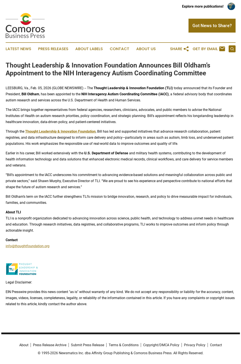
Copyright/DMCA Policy (161, 345)
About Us (146, 48)
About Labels (89, 48)
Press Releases (53, 48)
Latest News (18, 48)
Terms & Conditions (124, 345)
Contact (119, 48)
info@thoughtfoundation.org (27, 246)
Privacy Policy (194, 345)
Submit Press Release (87, 345)
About (23, 345)
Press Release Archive (49, 345)
